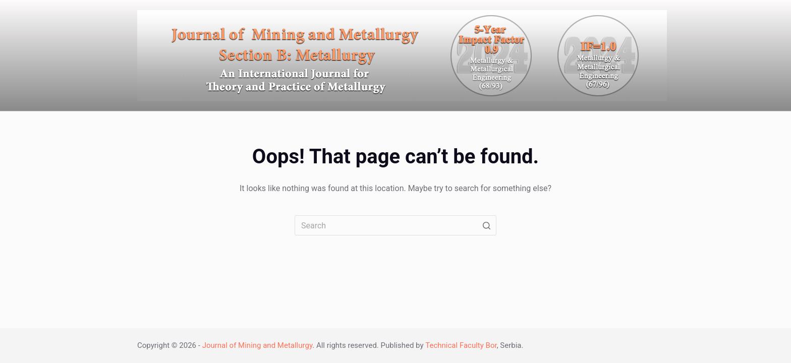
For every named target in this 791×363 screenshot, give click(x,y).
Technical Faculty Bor (460, 345)
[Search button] (486, 225)
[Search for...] (395, 225)
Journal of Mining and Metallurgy (257, 345)
